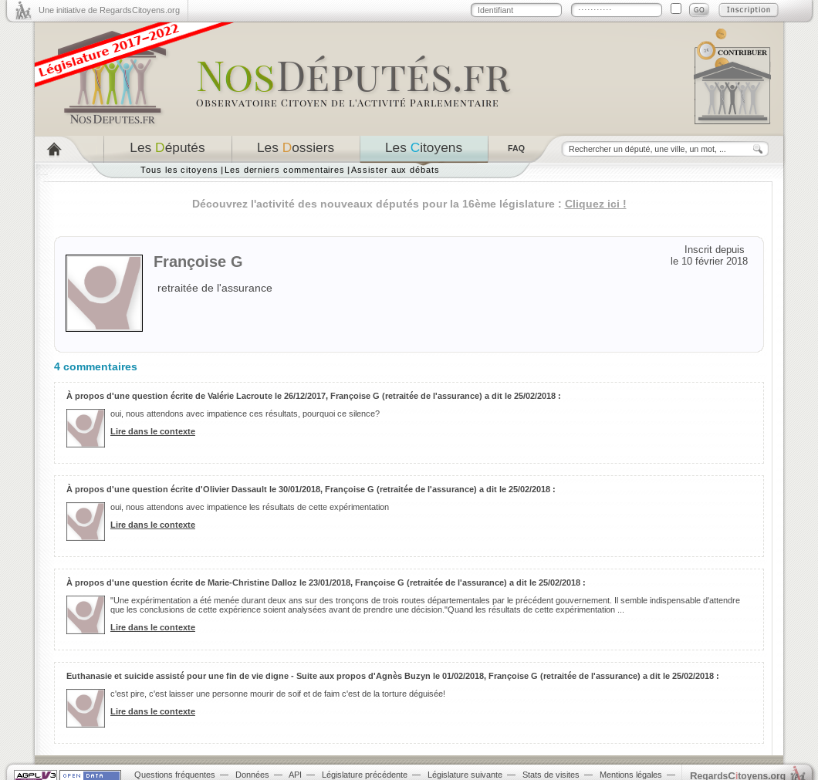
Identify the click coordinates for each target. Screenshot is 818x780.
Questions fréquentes (174, 774)
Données (252, 774)
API (295, 774)
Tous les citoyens (179, 169)
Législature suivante (465, 774)
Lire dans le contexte (152, 431)
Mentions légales (631, 774)
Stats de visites (551, 774)
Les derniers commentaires (285, 169)
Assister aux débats (395, 169)
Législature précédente (364, 774)
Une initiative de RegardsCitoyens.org (109, 10)
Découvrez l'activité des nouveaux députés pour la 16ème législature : (409, 204)
